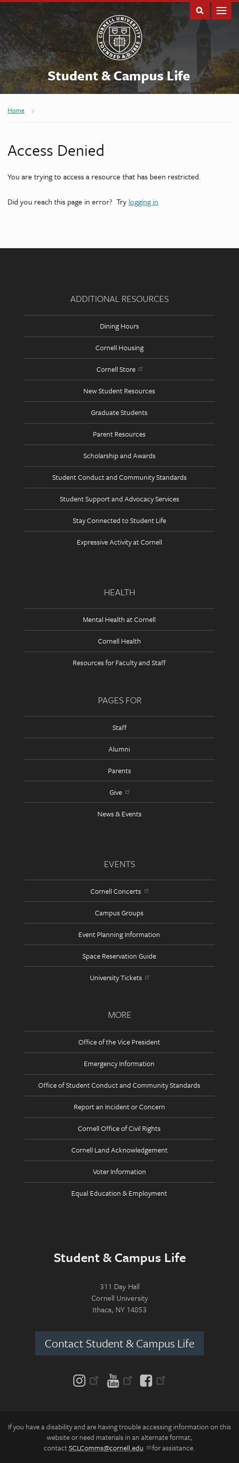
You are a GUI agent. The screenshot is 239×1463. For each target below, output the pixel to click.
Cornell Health (119, 641)
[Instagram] (88, 1380)
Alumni (119, 749)
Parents (119, 770)
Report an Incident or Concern (119, 1106)
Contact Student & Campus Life (119, 1343)
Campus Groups (119, 912)
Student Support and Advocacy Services (119, 498)
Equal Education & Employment (119, 1193)
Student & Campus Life (119, 75)
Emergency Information (119, 1063)
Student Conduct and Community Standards (119, 477)
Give (119, 792)
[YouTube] (120, 1380)
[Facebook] (151, 1380)
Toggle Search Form (200, 10)
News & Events (119, 813)
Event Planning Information (119, 934)
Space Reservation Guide (119, 956)
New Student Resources (119, 390)
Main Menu (221, 10)
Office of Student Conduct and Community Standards (119, 1085)
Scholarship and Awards (119, 455)
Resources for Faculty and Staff (119, 662)
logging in (143, 201)
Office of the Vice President (119, 1041)
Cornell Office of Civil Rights (119, 1128)
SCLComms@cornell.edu (110, 1447)
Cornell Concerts (119, 891)
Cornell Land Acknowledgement (119, 1149)
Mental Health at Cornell (119, 619)
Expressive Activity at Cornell (119, 542)
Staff (119, 727)
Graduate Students (119, 412)
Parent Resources (119, 434)
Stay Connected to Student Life (119, 520)
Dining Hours (119, 326)
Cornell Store (119, 369)
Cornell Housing (119, 347)
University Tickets (119, 977)
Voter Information (119, 1171)
